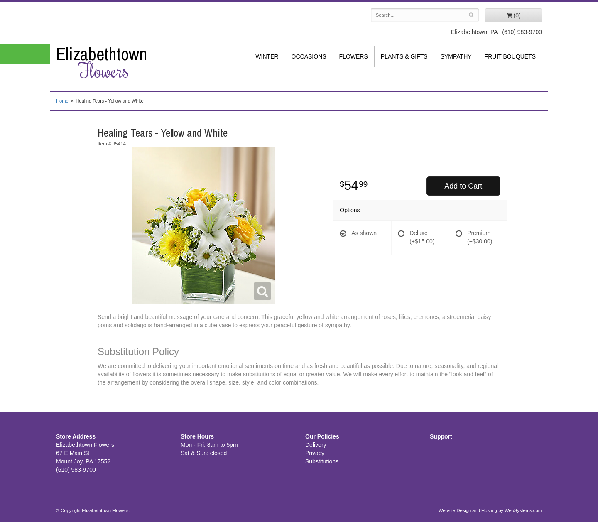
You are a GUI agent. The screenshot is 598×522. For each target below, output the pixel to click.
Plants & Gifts (404, 56)
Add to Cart (463, 186)
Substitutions (321, 461)
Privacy (314, 453)
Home (62, 100)
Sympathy (456, 56)
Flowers (353, 56)
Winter (266, 56)
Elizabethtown (112, 62)
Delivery (315, 444)
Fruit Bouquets (510, 56)
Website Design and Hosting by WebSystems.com (490, 510)
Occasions (309, 56)
